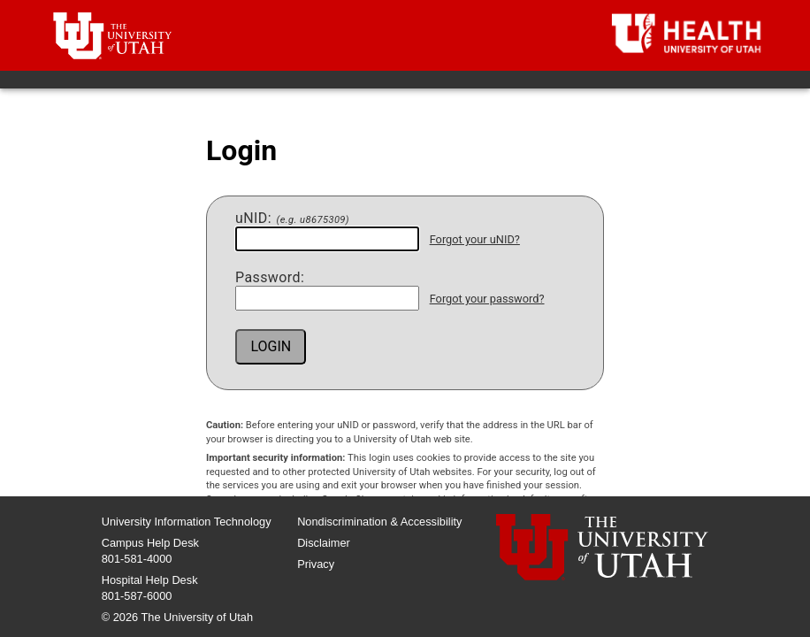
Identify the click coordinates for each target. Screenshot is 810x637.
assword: (269, 278)
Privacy (315, 564)
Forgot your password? (487, 298)
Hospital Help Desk (150, 580)
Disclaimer (323, 542)
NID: (292, 218)
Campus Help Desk (150, 542)
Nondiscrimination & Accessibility (379, 521)
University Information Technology (186, 521)
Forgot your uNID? (475, 239)
